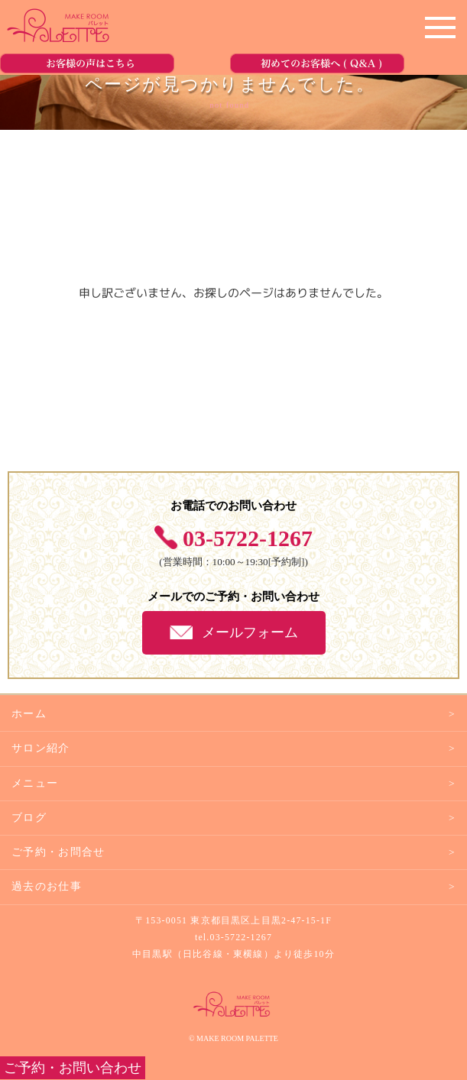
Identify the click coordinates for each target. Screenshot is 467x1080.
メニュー (34, 783)
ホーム (29, 713)
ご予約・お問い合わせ (72, 1067)
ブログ (29, 817)
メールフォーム (250, 632)
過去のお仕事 (46, 886)
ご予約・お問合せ (58, 852)
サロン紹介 (40, 748)
